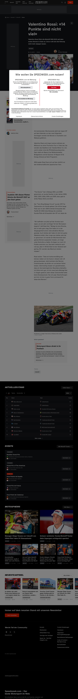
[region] (39, 94)
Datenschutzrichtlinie (37, 116)
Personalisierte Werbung (25, 98)
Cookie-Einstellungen (57, 116)
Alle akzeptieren (25, 87)
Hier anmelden (54, 92)
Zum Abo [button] (53, 87)
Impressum (19, 116)
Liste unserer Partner (54, 111)
